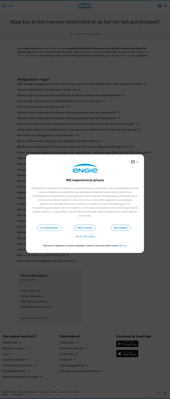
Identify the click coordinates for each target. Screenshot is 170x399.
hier (121, 204)
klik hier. (123, 246)
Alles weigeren (121, 228)
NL (137, 162)
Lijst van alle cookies (85, 236)
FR (133, 162)
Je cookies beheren (49, 228)
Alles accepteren (85, 228)
